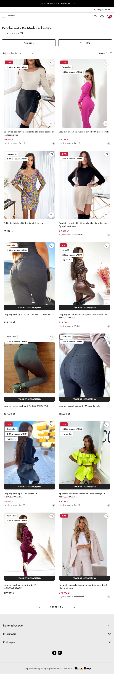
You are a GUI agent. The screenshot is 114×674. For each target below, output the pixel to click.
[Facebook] (54, 653)
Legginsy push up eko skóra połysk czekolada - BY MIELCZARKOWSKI (83, 316)
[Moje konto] (102, 9)
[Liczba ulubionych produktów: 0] (102, 17)
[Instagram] (60, 653)
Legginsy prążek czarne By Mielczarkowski (79, 405)
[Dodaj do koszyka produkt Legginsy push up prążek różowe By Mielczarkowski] (106, 123)
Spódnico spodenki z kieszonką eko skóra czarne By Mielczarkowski (29, 133)
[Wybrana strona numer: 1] (56, 607)
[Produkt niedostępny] (29, 307)
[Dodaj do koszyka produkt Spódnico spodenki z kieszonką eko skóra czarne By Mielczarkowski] (51, 123)
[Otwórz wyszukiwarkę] (95, 17)
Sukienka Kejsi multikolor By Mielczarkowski (25, 223)
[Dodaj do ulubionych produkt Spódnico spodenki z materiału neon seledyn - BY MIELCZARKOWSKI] (106, 424)
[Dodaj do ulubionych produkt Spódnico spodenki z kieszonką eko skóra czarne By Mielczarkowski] (51, 63)
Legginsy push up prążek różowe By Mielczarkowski (84, 131)
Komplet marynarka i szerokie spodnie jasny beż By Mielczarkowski (84, 586)
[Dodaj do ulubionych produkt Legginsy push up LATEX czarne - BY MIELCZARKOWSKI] (51, 424)
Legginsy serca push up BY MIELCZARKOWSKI (26, 405)
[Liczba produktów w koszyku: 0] (108, 17)
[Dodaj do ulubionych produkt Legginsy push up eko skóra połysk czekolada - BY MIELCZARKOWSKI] (106, 245)
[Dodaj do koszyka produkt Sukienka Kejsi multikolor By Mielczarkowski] (51, 215)
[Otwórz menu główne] (3, 17)
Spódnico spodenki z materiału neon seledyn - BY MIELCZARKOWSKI (83, 495)
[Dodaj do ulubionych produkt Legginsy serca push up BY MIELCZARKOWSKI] (51, 337)
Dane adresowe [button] (57, 626)
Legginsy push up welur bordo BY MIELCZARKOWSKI (20, 586)
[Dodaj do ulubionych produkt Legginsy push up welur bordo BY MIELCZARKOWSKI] (51, 516)
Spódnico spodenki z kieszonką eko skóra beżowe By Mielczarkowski (83, 225)
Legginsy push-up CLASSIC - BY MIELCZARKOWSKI (28, 314)
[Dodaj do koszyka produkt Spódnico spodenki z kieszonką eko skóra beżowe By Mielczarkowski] (106, 215)
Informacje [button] (57, 634)
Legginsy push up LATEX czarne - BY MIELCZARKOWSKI (21, 495)
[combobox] (18, 53)
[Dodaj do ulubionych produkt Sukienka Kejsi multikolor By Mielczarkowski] (51, 154)
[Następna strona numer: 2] (74, 607)
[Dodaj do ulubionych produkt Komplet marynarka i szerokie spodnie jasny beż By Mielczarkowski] (106, 516)
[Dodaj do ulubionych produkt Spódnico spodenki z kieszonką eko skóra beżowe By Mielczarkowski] (106, 154)
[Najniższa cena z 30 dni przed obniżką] (53, 143)
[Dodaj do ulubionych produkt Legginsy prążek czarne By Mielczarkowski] (106, 337)
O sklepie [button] (57, 642)
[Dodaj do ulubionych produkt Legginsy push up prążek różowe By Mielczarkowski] (106, 63)
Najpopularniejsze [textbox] (11, 53)
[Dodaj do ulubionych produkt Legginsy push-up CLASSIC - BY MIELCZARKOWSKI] (51, 245)
